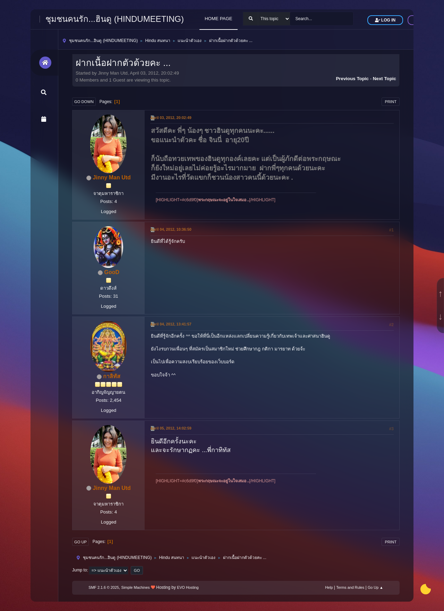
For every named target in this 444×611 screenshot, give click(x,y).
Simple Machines (135, 587)
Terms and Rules (350, 587)
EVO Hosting (187, 587)
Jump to (79, 570)
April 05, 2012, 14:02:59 (170, 428)
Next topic (384, 78)
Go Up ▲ (375, 587)
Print (390, 102)
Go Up (80, 542)
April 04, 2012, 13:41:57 (170, 324)
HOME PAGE (218, 18)
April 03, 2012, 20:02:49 (170, 118)
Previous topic (352, 78)
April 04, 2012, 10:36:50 (170, 229)
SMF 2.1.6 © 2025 (103, 587)
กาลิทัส (111, 376)
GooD (111, 272)
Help (329, 587)
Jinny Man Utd (112, 177)
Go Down (84, 102)
